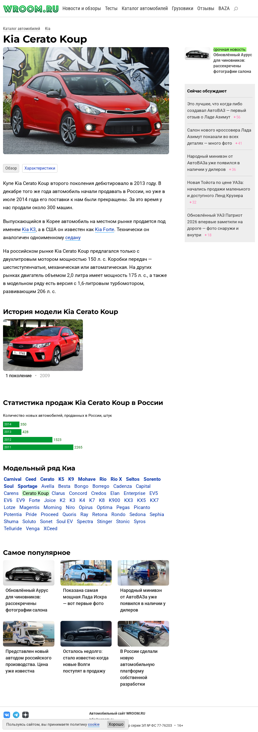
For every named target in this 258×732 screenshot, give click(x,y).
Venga (33, 528)
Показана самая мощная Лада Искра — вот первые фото (85, 597)
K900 (114, 500)
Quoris (69, 514)
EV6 (8, 500)
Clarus (58, 493)
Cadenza (122, 486)
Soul (9, 486)
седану (73, 237)
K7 (92, 500)
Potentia (13, 514)
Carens (11, 493)
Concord (78, 493)
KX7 (154, 500)
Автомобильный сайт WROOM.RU (117, 713)
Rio (103, 479)
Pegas (123, 507)
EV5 (153, 493)
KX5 (141, 500)
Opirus (86, 507)
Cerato (47, 479)
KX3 (128, 500)
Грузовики (182, 8)
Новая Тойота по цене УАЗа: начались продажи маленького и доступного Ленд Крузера (218, 189)
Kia (47, 28)
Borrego (100, 486)
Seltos (133, 479)
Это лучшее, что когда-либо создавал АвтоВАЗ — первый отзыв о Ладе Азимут (216, 110)
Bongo (81, 486)
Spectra (85, 521)
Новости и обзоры (81, 8)
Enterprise (134, 493)
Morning (53, 507)
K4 (82, 500)
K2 (63, 500)
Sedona (138, 514)
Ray (84, 514)
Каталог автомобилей (145, 8)
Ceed (30, 479)
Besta (64, 486)
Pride (31, 514)
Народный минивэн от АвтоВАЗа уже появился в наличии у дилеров (213, 163)
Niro (70, 507)
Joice (50, 500)
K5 (61, 479)
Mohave (86, 479)
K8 (102, 500)
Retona (99, 514)
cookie (94, 724)
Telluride (13, 528)
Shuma (11, 521)
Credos (98, 493)
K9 (71, 479)
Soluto (29, 521)
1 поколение (19, 375)
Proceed (49, 514)
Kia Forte (104, 229)
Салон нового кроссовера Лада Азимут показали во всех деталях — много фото (219, 137)
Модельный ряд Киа (39, 468)
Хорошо (116, 724)
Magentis (29, 507)
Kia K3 (29, 229)
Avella (47, 486)
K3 (72, 500)
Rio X (116, 479)
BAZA (224, 8)
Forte (34, 500)
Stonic (123, 521)
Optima (104, 507)
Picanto (142, 507)
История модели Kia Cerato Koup (60, 312)
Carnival (12, 479)
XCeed (50, 528)
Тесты (111, 8)
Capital (143, 486)
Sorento (152, 479)
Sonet (46, 521)
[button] (9, 101)
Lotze (9, 507)
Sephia (157, 514)
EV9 (20, 500)
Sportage (27, 486)
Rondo (118, 514)
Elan (115, 493)
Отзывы (205, 8)
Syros (140, 521)
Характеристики (39, 168)
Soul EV (64, 521)
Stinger (104, 521)
